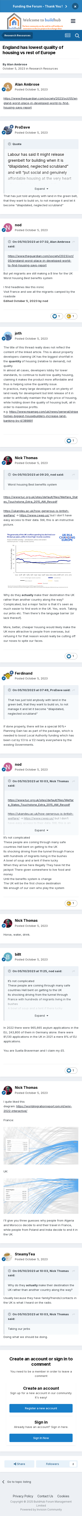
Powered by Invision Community (41, 1509)
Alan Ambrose (17, 64)
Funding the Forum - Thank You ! (38, 6)
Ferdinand (23, 673)
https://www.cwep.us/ (34, 515)
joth (18, 333)
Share (19, 1464)
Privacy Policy (23, 1496)
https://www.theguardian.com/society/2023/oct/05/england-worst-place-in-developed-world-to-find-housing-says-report (40, 103)
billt (18, 954)
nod (18, 225)
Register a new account (41, 1408)
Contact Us (45, 1496)
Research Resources (43, 68)
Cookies (63, 1496)
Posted (31, 89)
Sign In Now (41, 1438)
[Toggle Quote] (10, 144)
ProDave (22, 127)
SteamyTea (25, 1254)
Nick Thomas (26, 458)
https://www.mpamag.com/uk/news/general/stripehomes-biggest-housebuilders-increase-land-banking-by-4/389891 (40, 416)
